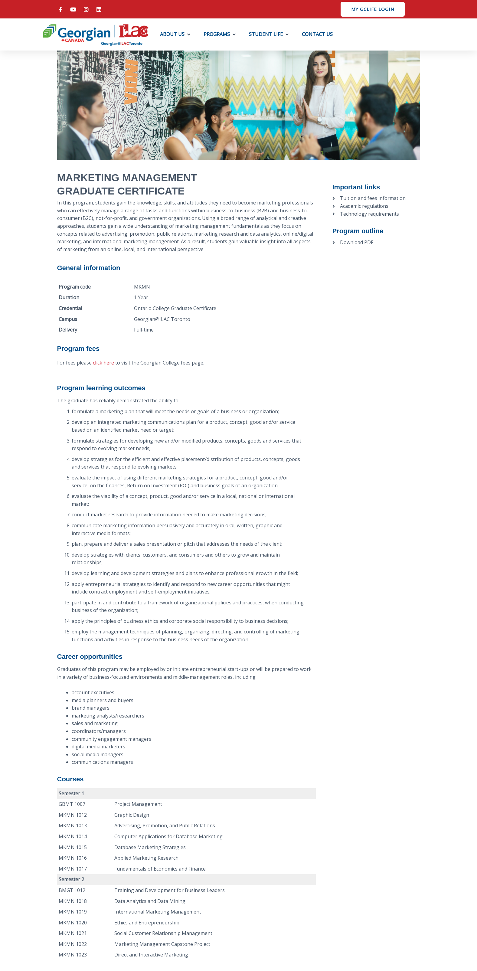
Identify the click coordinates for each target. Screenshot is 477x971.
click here (103, 362)
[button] (176, 34)
